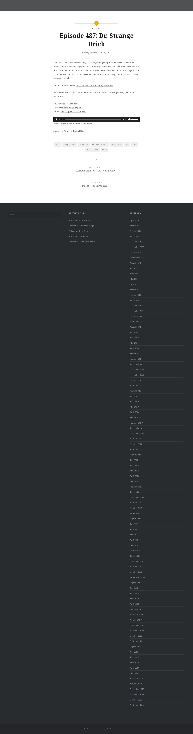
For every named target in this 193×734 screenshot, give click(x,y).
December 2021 (137, 497)
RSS (82, 130)
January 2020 (136, 620)
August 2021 (135, 518)
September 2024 (137, 321)
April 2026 (134, 220)
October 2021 (136, 508)
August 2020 (135, 582)
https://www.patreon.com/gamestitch (94, 85)
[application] (96, 119)
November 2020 (137, 566)
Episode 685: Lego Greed (80, 220)
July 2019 (134, 652)
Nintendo (84, 144)
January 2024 (136, 364)
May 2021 (134, 534)
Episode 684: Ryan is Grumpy (81, 225)
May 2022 (134, 470)
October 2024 (136, 316)
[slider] (93, 119)
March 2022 (135, 481)
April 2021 (134, 540)
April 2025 (134, 284)
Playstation (116, 144)
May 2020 (134, 598)
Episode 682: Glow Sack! (79, 236)
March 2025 (135, 289)
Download (87, 123)
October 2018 (136, 700)
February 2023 (136, 423)
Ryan (92, 52)
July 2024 (134, 332)
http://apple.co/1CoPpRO (73, 111)
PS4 (127, 144)
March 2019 (135, 673)
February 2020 (136, 614)
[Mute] (129, 119)
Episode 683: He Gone (78, 231)
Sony (135, 144)
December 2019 (137, 625)
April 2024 (134, 348)
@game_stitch (63, 78)
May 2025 (134, 279)
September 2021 (137, 513)
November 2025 (137, 247)
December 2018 (137, 689)
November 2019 (137, 630)
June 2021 (134, 529)
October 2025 (136, 252)
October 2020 (136, 572)
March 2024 (135, 353)
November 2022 (137, 438)
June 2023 (134, 401)
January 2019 (136, 684)
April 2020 (134, 604)
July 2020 (134, 588)
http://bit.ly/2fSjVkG (72, 107)
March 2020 (135, 609)
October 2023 (136, 380)
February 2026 (136, 231)
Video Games (92, 149)
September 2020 (137, 577)
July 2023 (134, 396)
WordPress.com (116, 729)
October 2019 (136, 636)
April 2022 (134, 476)
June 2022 (134, 465)
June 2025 (134, 273)
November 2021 (137, 502)
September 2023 (137, 385)
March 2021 (135, 545)
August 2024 (135, 327)
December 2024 (137, 305)
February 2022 (136, 487)
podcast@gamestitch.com (117, 74)
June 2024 (134, 337)
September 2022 (137, 449)
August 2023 (135, 391)
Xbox (104, 149)
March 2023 (135, 417)
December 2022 (137, 433)
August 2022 (135, 454)
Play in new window (71, 123)
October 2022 (136, 444)
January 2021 (136, 556)
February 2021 (136, 550)
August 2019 (135, 646)
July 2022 (134, 460)
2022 (57, 144)
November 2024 (137, 311)
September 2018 (137, 705)
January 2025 (136, 300)
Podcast (96, 28)
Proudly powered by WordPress (83, 729)
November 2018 (137, 694)
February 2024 (136, 359)
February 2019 (136, 678)
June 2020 (134, 593)
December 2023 (137, 369)
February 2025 (136, 295)
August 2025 (135, 263)
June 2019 (134, 657)
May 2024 (134, 343)
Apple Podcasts (71, 130)
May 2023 (134, 407)
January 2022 (136, 492)
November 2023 (137, 375)
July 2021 (134, 524)
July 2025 (134, 268)
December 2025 (137, 241)
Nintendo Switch (99, 144)
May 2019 (134, 662)
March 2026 (135, 225)
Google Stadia (70, 144)
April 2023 (134, 412)
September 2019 (137, 641)
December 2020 (137, 561)
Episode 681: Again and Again (82, 241)
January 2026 (136, 236)
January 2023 (136, 428)
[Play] (56, 119)
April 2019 (134, 668)
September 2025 (137, 257)
